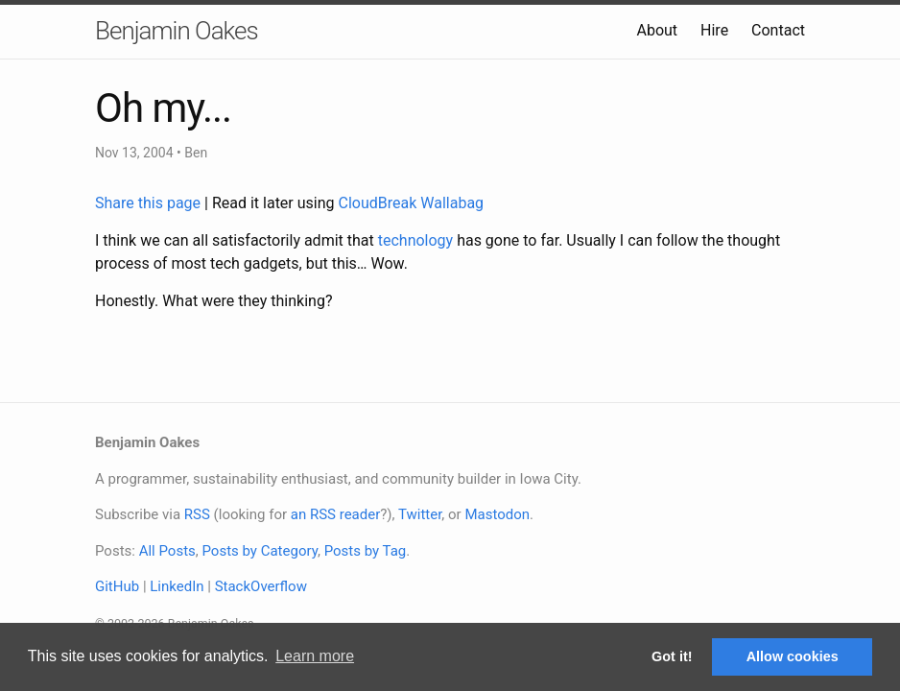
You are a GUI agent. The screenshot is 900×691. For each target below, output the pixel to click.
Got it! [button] (671, 656)
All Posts (167, 551)
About (656, 30)
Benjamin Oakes (176, 30)
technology (415, 240)
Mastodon (497, 514)
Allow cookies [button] (792, 656)
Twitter (419, 514)
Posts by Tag (365, 551)
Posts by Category (259, 551)
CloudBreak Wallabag (412, 203)
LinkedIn (176, 586)
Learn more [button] (314, 656)
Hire (714, 30)
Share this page (149, 203)
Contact (778, 30)
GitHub (117, 586)
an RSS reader (336, 514)
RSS (197, 514)
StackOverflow (261, 586)
